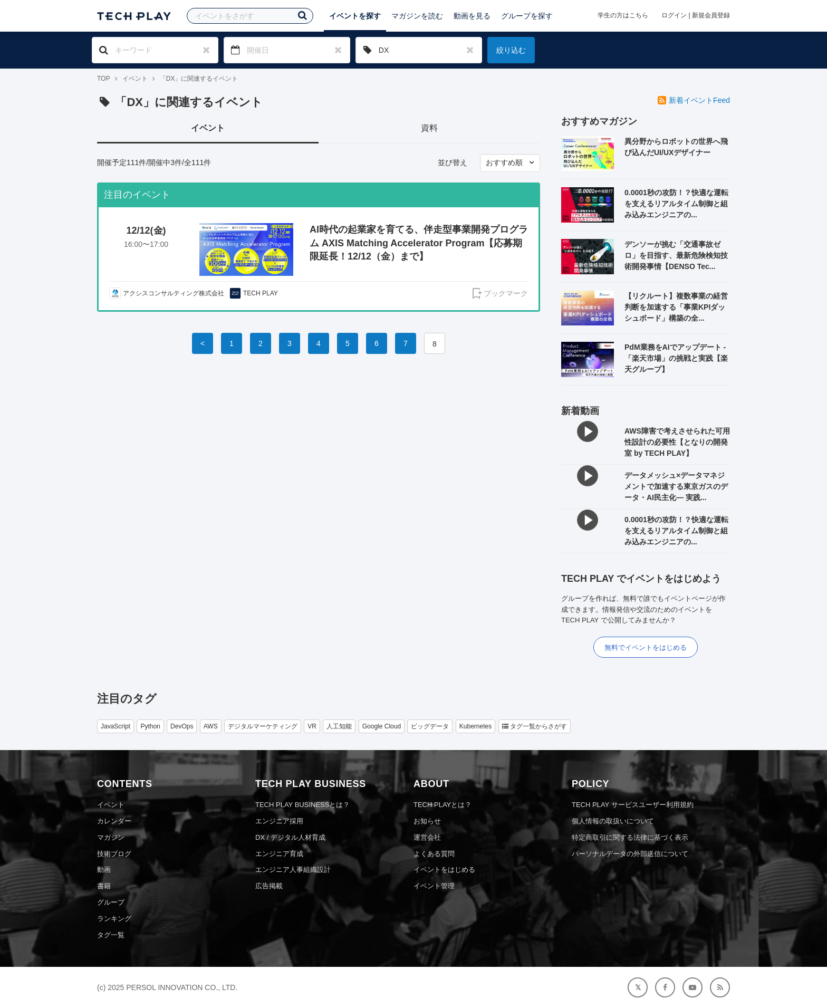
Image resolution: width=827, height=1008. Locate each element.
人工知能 (339, 726)
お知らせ (427, 821)
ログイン (674, 15)
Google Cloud (381, 726)
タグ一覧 (110, 935)
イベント (135, 78)
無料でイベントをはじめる (645, 647)
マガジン (110, 837)
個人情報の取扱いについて (613, 821)
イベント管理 (434, 886)
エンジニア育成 (279, 854)
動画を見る (472, 16)
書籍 (104, 886)
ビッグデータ (430, 726)
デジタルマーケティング (262, 726)
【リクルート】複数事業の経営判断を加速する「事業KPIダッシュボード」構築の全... (676, 307)
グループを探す (527, 16)
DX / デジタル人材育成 (290, 837)
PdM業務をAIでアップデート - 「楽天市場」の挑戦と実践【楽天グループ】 (676, 358)
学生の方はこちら (623, 15)
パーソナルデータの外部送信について (630, 854)
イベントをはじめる (444, 869)
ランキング (114, 919)
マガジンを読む (417, 16)
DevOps (181, 726)
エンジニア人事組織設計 (293, 869)
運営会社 (427, 837)
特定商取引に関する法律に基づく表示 (630, 837)
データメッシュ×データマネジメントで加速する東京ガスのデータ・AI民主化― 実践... (676, 486)
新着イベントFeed (694, 100)
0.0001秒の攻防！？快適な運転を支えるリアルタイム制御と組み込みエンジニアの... (676, 203)
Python (150, 726)
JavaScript (115, 726)
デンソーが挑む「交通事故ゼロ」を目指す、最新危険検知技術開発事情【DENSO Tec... (676, 255)
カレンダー (114, 821)
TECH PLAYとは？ (443, 805)
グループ (110, 902)
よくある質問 (434, 854)
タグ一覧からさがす (534, 726)
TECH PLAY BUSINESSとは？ (302, 805)
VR (311, 726)
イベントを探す (355, 16)
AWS (211, 726)
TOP (103, 78)
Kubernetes (475, 726)
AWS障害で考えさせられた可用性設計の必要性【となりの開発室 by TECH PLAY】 (677, 442)
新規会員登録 (711, 15)
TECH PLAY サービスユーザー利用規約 (633, 805)
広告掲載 (269, 886)
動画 (104, 869)
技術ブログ (114, 854)
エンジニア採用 (279, 821)
